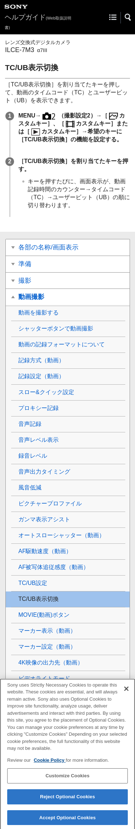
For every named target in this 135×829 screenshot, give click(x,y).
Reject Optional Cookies (67, 800)
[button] (128, 17)
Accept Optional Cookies (67, 821)
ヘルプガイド (38, 21)
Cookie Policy (50, 763)
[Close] (126, 692)
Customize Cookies (67, 779)
